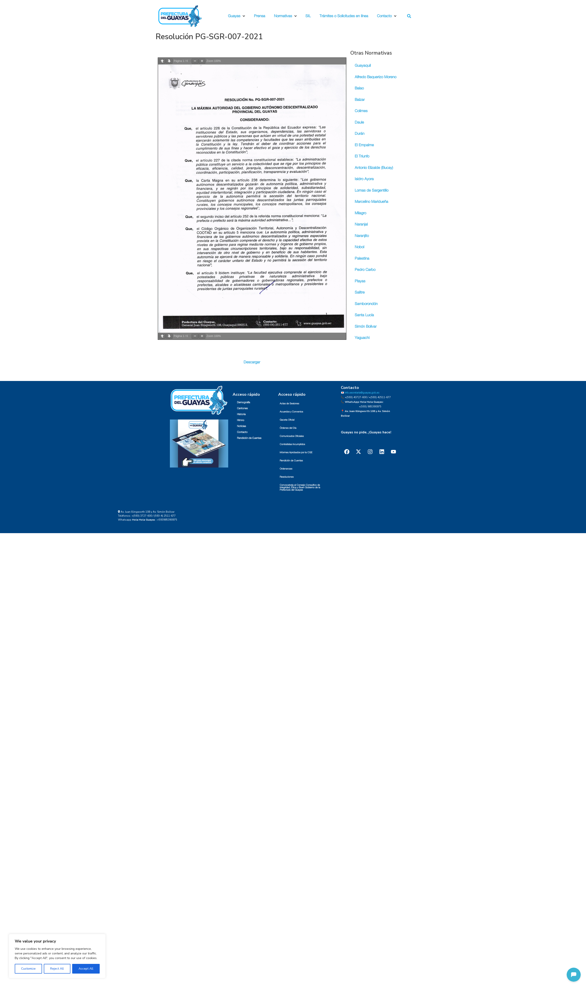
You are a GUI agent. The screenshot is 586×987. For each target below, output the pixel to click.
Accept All (86, 969)
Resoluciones (287, 476)
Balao (359, 88)
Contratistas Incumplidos (292, 444)
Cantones (242, 408)
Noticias (241, 425)
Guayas (236, 16)
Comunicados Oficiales (292, 435)
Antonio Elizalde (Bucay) (374, 168)
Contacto (387, 16)
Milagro (360, 213)
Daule (359, 122)
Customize (28, 969)
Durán (359, 133)
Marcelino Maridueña (371, 201)
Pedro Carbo (365, 270)
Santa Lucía (364, 315)
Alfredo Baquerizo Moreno (375, 77)
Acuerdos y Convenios (291, 411)
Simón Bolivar (366, 326)
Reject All (57, 969)
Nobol (359, 247)
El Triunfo (362, 156)
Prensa (259, 16)
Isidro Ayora (364, 179)
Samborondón (366, 304)
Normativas (285, 16)
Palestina (362, 258)
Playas (360, 281)
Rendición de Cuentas (249, 437)
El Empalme (364, 145)
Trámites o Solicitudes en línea (344, 16)
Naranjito (362, 236)
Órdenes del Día (288, 427)
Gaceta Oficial (287, 419)
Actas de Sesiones (289, 403)
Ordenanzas (286, 468)
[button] (409, 16)
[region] (57, 956)
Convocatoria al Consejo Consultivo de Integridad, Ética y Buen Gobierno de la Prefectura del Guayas (300, 487)
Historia (241, 413)
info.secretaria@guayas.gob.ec (362, 392)
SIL (308, 16)
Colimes (361, 111)
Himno (240, 419)
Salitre (360, 292)
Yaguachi (362, 338)
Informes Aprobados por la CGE (296, 452)
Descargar (252, 362)
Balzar (360, 100)
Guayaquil (363, 65)
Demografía (243, 402)
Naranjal (361, 224)
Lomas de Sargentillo (371, 190)
